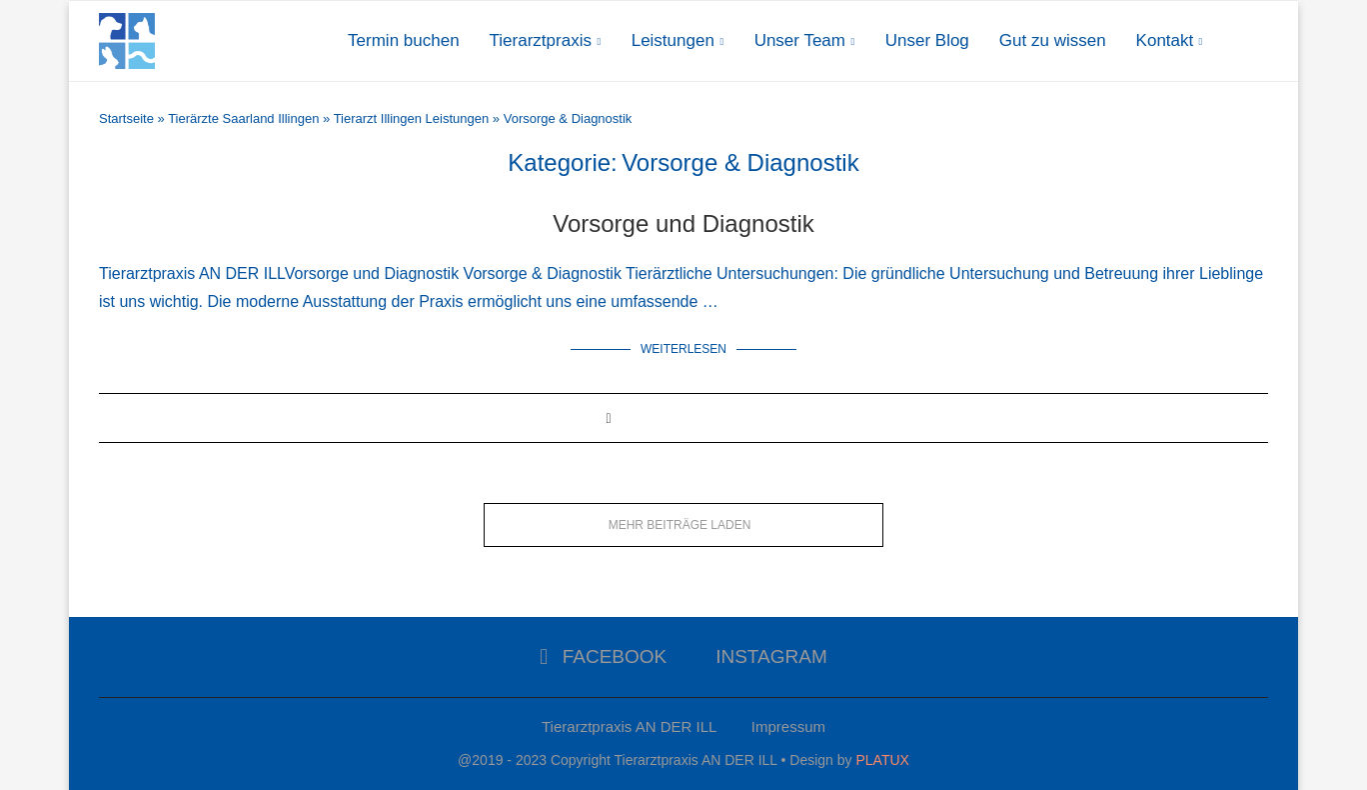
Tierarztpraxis (541, 40)
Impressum (788, 726)
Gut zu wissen (1052, 40)
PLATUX (881, 760)
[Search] (1258, 41)
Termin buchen (404, 40)
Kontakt (1165, 40)
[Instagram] (764, 657)
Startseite (126, 118)
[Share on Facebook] (608, 418)
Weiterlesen (683, 349)
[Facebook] (603, 657)
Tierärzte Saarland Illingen (243, 118)
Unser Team (799, 40)
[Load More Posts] (683, 525)
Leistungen (673, 40)
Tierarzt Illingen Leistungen (412, 118)
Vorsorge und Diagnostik (683, 223)
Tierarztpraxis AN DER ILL (629, 726)
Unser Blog (927, 40)
